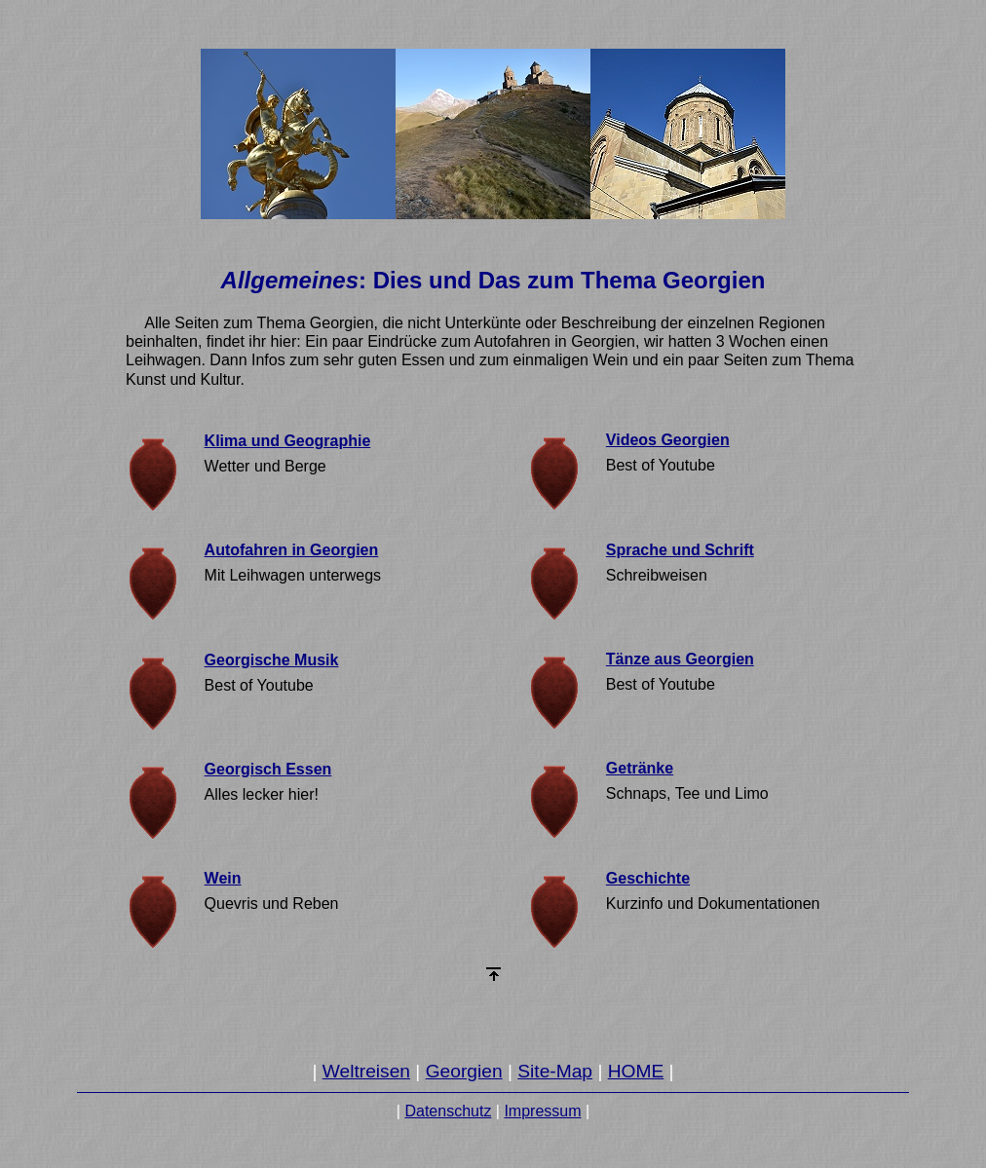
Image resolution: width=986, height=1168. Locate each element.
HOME (636, 1071)
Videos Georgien (668, 440)
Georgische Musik (272, 660)
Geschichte (648, 878)
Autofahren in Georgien (292, 550)
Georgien (464, 1071)
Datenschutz (447, 1111)
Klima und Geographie (288, 441)
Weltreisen (366, 1071)
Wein (223, 878)
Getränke (639, 768)
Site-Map (554, 1071)
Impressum (542, 1111)
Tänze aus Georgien (680, 659)
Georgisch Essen (268, 769)
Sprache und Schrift (680, 550)
